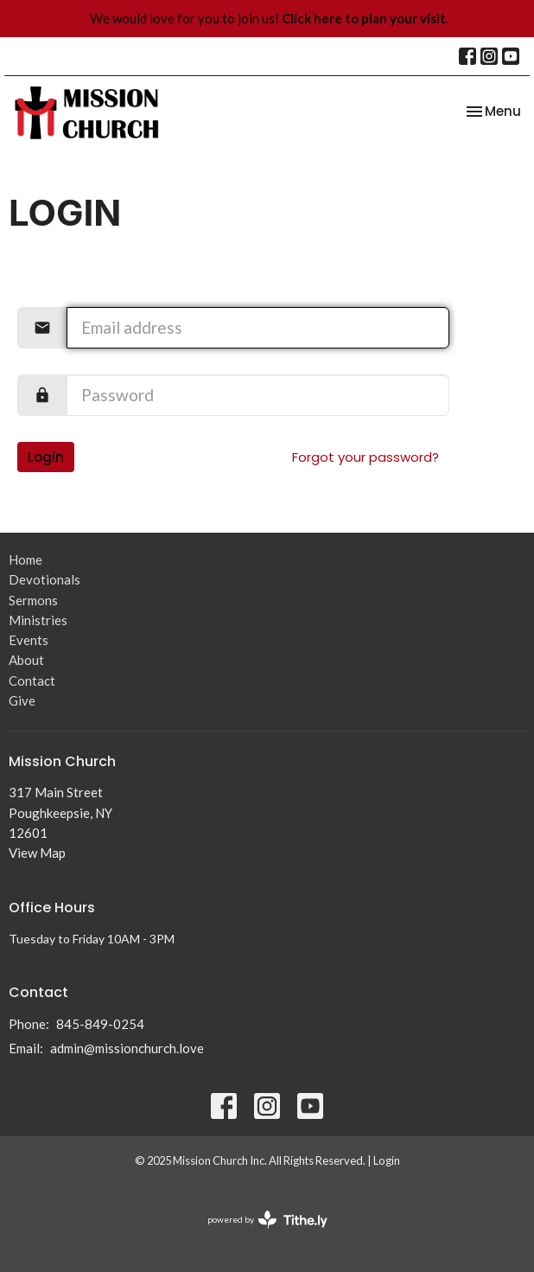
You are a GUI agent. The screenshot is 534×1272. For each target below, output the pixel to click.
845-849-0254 (100, 1024)
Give (22, 700)
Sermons (33, 600)
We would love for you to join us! (269, 18)
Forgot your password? (365, 457)
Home (25, 559)
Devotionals (44, 579)
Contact (32, 680)
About (26, 660)
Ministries (38, 620)
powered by (267, 1220)
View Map (37, 852)
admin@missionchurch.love (127, 1048)
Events (28, 640)
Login (46, 457)
